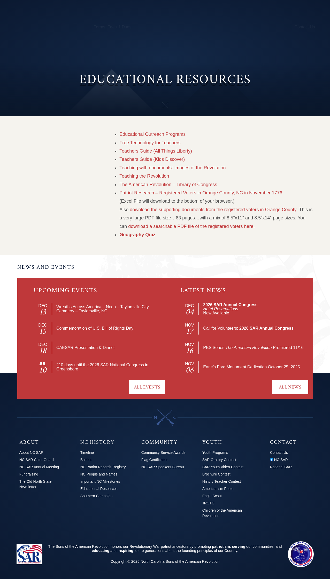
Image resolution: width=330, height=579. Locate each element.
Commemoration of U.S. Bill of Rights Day (94, 328)
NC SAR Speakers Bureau (162, 467)
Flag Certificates (154, 460)
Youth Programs (226, 27)
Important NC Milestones (49, 157)
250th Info (197, 27)
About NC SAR (31, 452)
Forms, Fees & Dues (113, 27)
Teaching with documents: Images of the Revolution (172, 167)
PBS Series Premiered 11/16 (253, 347)
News (251, 27)
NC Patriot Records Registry (53, 130)
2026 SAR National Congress (117, 365)
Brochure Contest (216, 474)
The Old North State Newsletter (35, 484)
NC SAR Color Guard (36, 460)
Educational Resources (48, 171)
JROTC (208, 503)
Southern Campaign (45, 184)
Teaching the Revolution (144, 176)
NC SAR (279, 460)
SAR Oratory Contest (219, 460)
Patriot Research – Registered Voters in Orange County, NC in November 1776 (200, 192)
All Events (147, 387)
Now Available (230, 309)
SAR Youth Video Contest (222, 467)
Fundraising (28, 474)
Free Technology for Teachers (149, 142)
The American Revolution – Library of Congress (168, 184)
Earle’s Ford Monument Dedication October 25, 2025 (251, 367)
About (21, 27)
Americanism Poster (218, 489)
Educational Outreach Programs (152, 134)
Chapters (40, 27)
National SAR (281, 467)
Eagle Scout (212, 496)
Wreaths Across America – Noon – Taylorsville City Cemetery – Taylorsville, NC (102, 309)
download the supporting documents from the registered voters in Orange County (213, 209)
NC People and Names (48, 144)
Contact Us (304, 27)
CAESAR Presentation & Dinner (85, 347)
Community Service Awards (163, 452)
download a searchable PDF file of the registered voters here (190, 226)
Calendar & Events (71, 27)
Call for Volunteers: (248, 328)
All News (290, 387)
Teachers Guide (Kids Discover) (152, 159)
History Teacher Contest (221, 481)
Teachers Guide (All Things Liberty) (155, 151)
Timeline (87, 452)
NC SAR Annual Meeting (39, 467)
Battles (31, 117)
